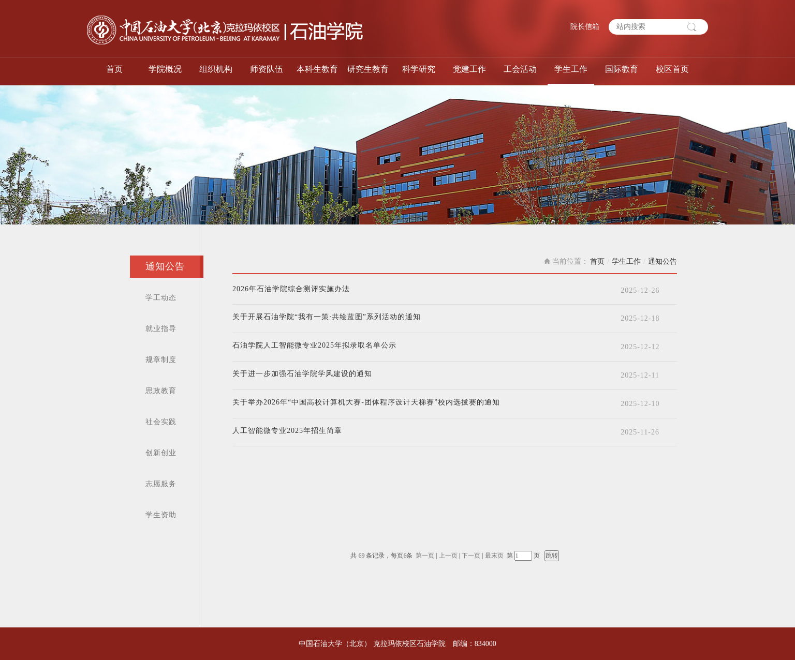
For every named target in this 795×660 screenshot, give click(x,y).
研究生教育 (368, 69)
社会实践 (160, 422)
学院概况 (165, 69)
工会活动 (520, 69)
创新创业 (160, 453)
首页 (114, 69)
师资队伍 (266, 69)
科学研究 (418, 69)
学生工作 (570, 69)
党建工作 (469, 69)
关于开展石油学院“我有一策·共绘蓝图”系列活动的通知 (326, 317)
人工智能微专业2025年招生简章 (287, 430)
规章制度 (160, 360)
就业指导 (160, 329)
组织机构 (215, 69)
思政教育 (160, 391)
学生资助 (160, 515)
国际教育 (621, 69)
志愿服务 (160, 484)
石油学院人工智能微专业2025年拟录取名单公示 (314, 345)
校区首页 (672, 69)
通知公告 (165, 266)
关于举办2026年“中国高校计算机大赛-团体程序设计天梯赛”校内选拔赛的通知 (366, 402)
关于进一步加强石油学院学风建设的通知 (302, 374)
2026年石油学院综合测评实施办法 (291, 289)
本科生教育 (317, 69)
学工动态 (160, 298)
